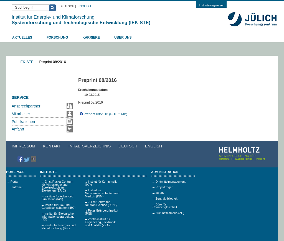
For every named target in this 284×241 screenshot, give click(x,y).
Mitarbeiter (21, 114)
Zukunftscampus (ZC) (170, 213)
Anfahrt (18, 129)
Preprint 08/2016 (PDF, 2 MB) (105, 114)
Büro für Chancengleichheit (165, 206)
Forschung (57, 37)
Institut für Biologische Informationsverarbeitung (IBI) (58, 216)
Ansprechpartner (26, 106)
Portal (14, 181)
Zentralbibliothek (167, 198)
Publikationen (23, 121)
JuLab (160, 193)
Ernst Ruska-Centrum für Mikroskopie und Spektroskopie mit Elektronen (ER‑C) (57, 186)
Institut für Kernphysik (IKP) (100, 183)
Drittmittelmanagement (171, 181)
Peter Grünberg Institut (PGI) (101, 212)
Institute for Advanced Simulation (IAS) (57, 198)
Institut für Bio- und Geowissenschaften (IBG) (58, 206)
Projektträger (164, 187)
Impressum (23, 146)
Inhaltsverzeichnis (90, 146)
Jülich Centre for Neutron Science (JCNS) (101, 203)
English (84, 6)
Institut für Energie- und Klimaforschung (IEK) (59, 227)
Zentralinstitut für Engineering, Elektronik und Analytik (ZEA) (100, 222)
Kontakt (52, 146)
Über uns (123, 37)
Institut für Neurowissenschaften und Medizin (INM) (102, 193)
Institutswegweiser (211, 5)
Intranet (17, 187)
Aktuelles (22, 37)
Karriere (91, 37)
